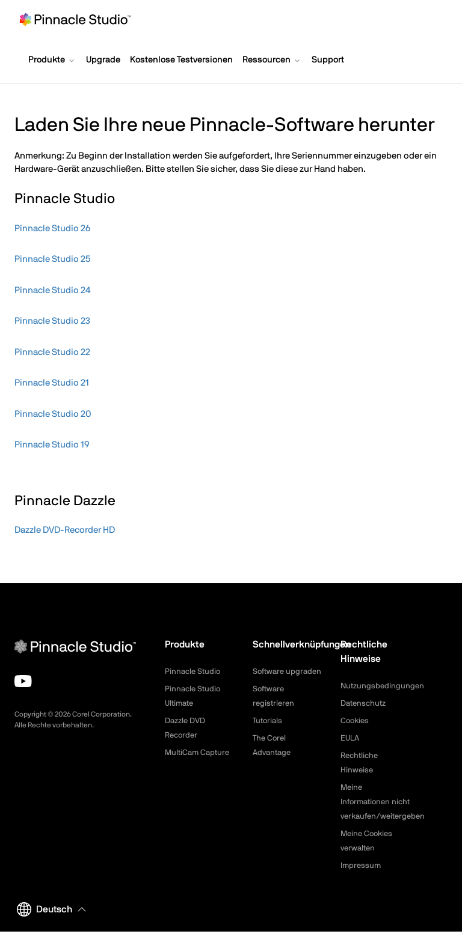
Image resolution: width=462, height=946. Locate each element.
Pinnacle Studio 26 (52, 228)
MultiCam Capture (199, 752)
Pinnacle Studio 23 (52, 321)
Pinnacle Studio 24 (52, 290)
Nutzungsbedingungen (383, 686)
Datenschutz (365, 703)
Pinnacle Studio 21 (51, 382)
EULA (350, 738)
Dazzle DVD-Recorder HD (64, 530)
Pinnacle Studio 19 (51, 444)
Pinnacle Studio (194, 671)
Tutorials (269, 735)
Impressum (361, 880)
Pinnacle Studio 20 (52, 414)
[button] (52, 61)
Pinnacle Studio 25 (52, 259)
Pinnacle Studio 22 (52, 352)
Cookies (355, 721)
